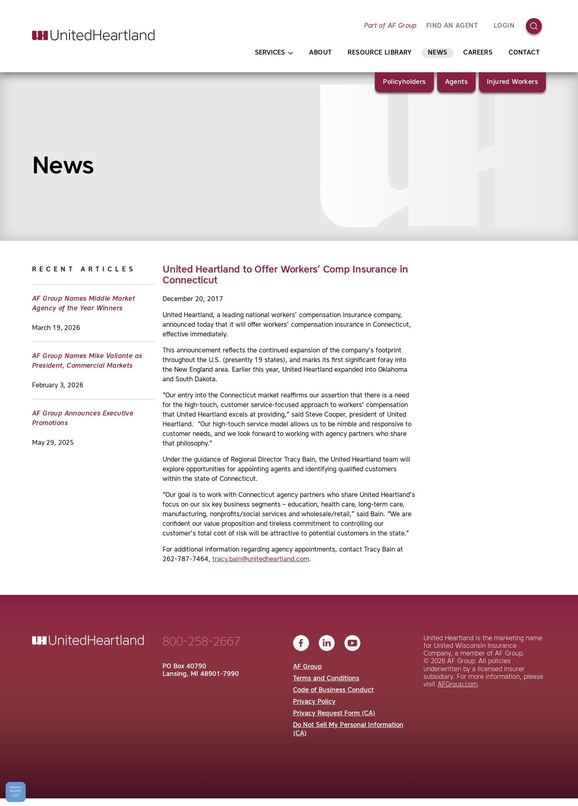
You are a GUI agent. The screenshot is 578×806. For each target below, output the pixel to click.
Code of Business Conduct (333, 690)
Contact (524, 53)
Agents (456, 82)
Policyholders (404, 82)
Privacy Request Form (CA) (334, 713)
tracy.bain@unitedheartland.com (260, 559)
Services (274, 53)
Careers (478, 53)
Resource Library (379, 53)
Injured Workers (512, 82)
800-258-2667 (201, 642)
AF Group (307, 667)
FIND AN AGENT (452, 26)
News (438, 53)
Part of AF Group (390, 26)
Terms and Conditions (326, 679)
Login (504, 26)
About (320, 53)
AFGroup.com (458, 685)
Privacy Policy (314, 702)
